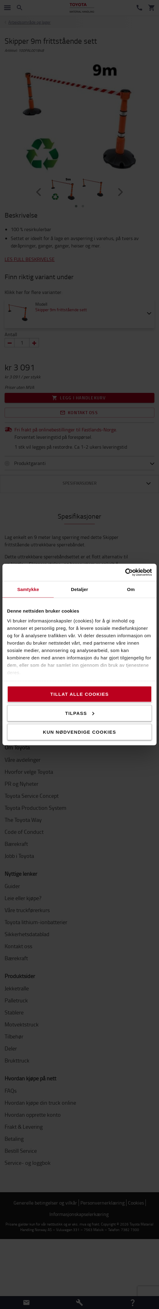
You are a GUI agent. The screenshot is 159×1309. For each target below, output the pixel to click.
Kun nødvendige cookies (79, 732)
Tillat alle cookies (79, 694)
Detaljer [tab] (79, 589)
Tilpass (79, 713)
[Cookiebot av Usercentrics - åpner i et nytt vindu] (125, 573)
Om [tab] (131, 589)
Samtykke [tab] (28, 589)
